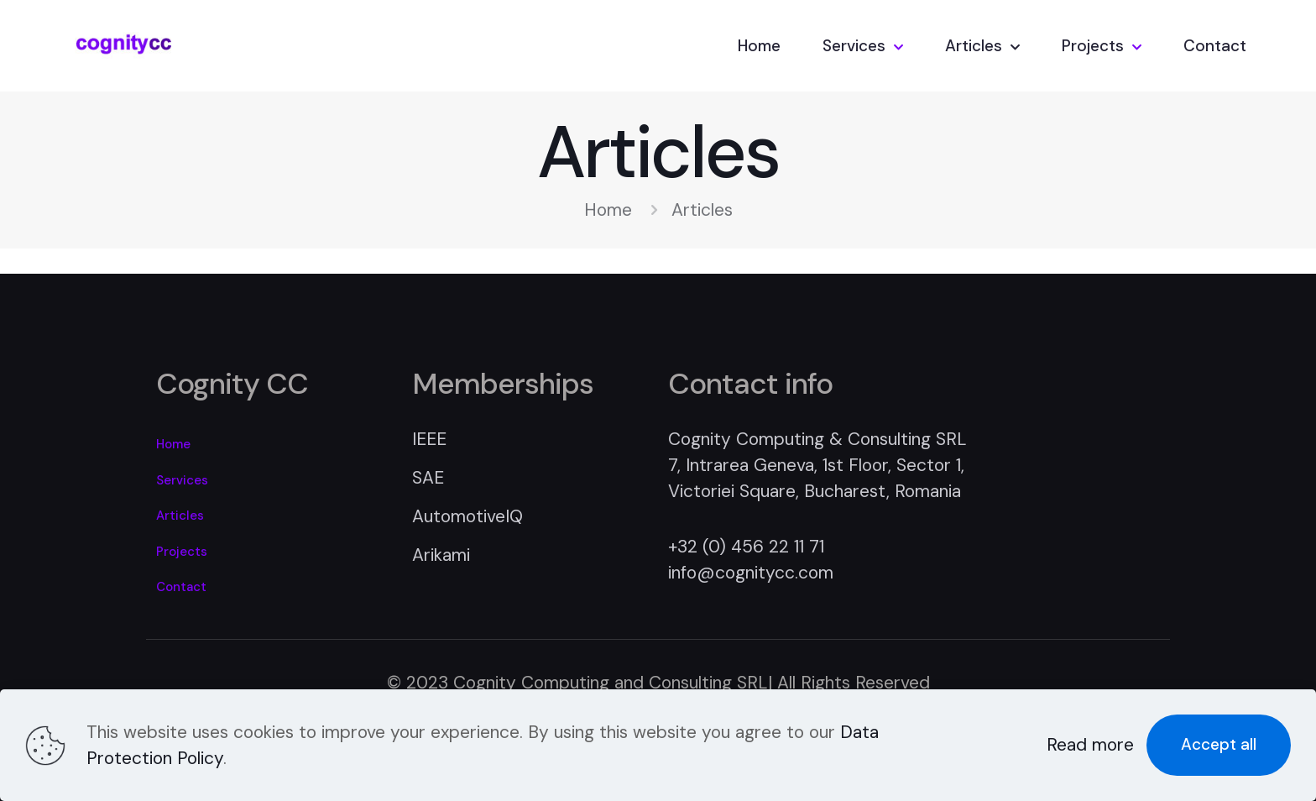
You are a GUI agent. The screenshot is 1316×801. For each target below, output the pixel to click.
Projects (181, 551)
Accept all (1218, 744)
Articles (180, 515)
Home (608, 210)
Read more (1090, 744)
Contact (181, 586)
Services (182, 480)
